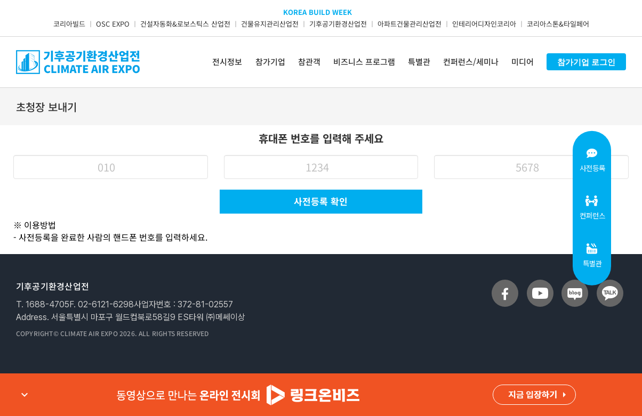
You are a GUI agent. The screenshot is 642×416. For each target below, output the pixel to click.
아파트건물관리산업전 (410, 24)
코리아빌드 (69, 24)
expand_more (24, 394)
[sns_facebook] (505, 293)
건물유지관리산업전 (270, 24)
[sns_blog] (574, 293)
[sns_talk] (610, 293)
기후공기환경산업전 (338, 24)
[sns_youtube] (540, 293)
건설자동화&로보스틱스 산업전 (185, 24)
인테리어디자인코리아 (484, 24)
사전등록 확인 (321, 201)
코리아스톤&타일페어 (558, 24)
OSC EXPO (113, 24)
